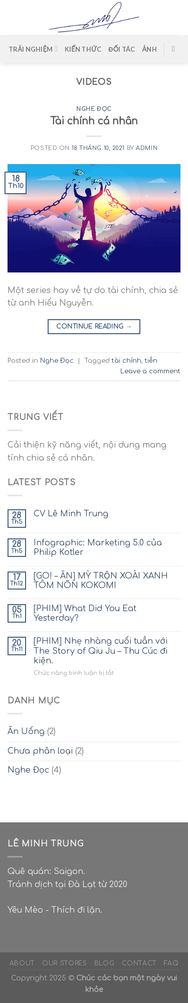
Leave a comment (150, 371)
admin (146, 148)
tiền (151, 360)
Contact (139, 963)
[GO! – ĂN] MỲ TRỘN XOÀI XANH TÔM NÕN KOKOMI (101, 580)
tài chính (126, 360)
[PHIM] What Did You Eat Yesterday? (85, 613)
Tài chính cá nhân (94, 121)
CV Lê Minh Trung (71, 513)
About (22, 963)
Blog (104, 963)
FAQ (171, 963)
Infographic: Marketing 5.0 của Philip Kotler (98, 547)
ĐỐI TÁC (121, 49)
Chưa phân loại (40, 751)
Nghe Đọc (93, 109)
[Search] (175, 48)
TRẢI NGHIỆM (33, 49)
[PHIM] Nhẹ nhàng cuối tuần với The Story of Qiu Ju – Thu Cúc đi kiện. (100, 651)
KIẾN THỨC (83, 49)
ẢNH (149, 49)
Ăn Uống (26, 731)
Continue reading (94, 327)
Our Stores (64, 963)
